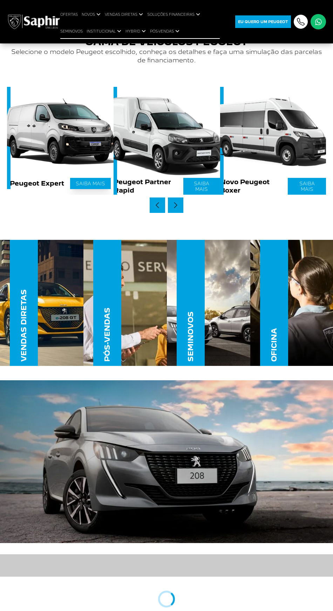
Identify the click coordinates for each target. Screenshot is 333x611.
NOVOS (92, 14)
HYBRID (136, 31)
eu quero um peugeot (263, 22)
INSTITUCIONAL (105, 31)
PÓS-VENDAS (165, 31)
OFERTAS (69, 14)
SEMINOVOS (71, 31)
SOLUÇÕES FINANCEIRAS (174, 14)
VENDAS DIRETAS (124, 14)
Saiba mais (90, 183)
